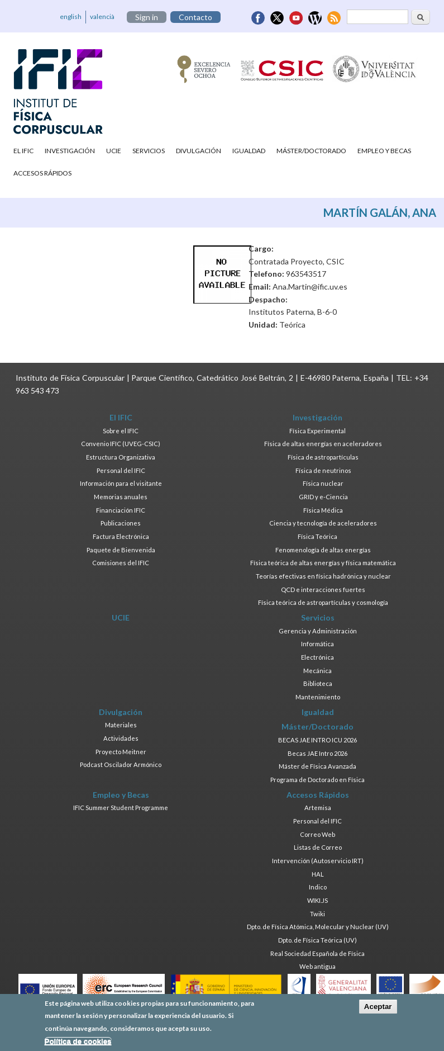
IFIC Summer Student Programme (120, 807)
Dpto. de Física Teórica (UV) (317, 940)
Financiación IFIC (120, 510)
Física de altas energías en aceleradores (323, 443)
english (71, 16)
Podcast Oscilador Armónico (120, 764)
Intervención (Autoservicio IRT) (318, 860)
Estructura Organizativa (120, 457)
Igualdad (248, 150)
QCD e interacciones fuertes (323, 589)
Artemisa (317, 807)
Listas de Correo (318, 847)
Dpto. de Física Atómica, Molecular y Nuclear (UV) (318, 926)
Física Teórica (317, 536)
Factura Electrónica (121, 536)
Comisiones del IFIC (120, 562)
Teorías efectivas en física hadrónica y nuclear (323, 576)
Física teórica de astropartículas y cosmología (323, 602)
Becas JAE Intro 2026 (317, 753)
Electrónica (317, 657)
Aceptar (378, 1009)
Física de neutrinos (323, 470)
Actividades (121, 738)
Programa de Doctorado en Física (317, 779)
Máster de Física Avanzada (317, 766)
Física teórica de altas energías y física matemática (323, 562)
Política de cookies (78, 1044)
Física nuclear (323, 483)
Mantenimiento (317, 696)
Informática (317, 643)
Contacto (195, 17)
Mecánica (317, 670)
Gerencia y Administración (318, 631)
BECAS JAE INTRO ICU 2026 (317, 740)
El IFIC (23, 150)
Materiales (121, 724)
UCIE (113, 150)
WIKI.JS (317, 900)
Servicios (148, 150)
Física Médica (323, 510)
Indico (318, 887)
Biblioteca (317, 683)
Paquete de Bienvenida (121, 549)
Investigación (70, 150)
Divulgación (198, 150)
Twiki (317, 913)
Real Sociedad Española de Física (317, 953)
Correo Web (317, 834)
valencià (102, 16)
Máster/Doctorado (311, 150)
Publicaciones (121, 523)
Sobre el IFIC (121, 430)
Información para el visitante (121, 483)
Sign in (146, 17)
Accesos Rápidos (42, 173)
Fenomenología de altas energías (323, 549)
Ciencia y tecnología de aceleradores (323, 523)
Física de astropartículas (323, 457)
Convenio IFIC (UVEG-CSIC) (120, 443)
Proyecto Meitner (121, 751)
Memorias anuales (120, 496)
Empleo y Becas (384, 150)
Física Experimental (317, 430)
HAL (318, 874)
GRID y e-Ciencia (323, 496)
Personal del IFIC (121, 470)
